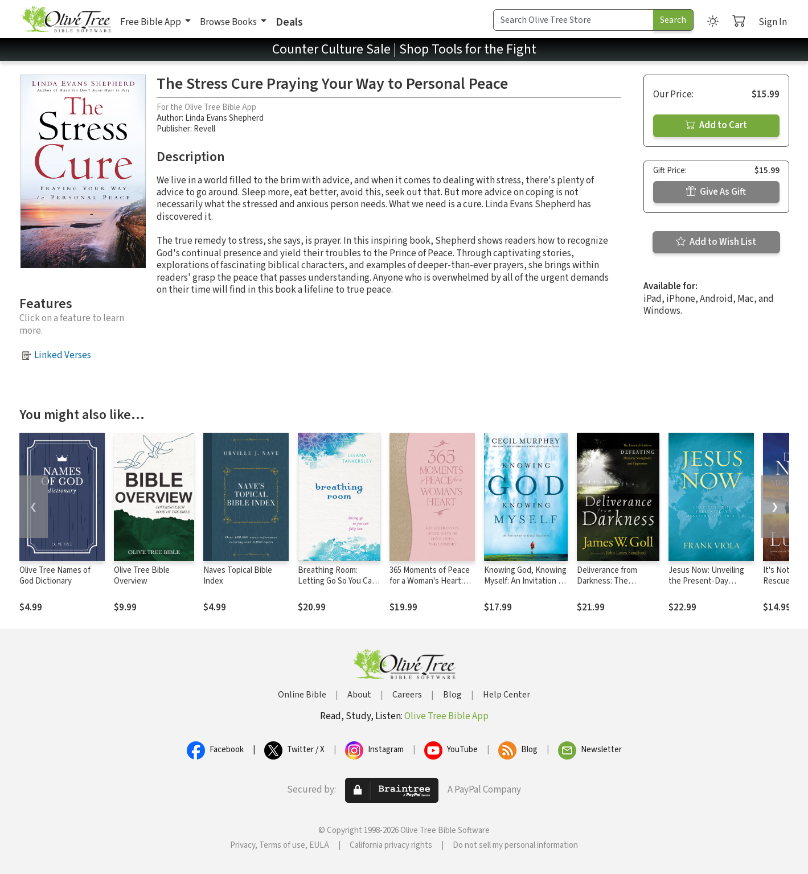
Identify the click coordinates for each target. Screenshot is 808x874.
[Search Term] (573, 20)
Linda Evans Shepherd (224, 118)
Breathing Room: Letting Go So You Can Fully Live (337, 581)
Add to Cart (716, 125)
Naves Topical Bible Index (237, 575)
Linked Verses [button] (62, 355)
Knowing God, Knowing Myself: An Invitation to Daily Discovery (525, 581)
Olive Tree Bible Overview (142, 575)
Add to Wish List (716, 242)
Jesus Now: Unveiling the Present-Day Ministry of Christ (706, 581)
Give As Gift (716, 192)
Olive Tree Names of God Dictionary (55, 575)
